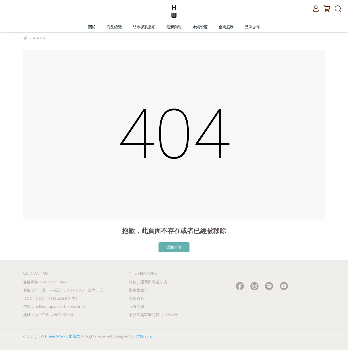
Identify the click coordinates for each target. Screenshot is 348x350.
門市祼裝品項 (144, 26)
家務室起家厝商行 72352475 (153, 314)
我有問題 (136, 306)
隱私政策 (136, 298)
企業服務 (226, 26)
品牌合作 (252, 26)
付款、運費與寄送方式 (148, 282)
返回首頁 (174, 247)
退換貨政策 (138, 290)
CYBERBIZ (143, 336)
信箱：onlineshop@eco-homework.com (57, 306)
